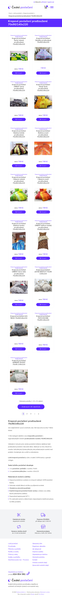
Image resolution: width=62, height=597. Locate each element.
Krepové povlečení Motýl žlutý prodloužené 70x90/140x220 (43, 87)
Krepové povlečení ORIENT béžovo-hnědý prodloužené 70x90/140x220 (43, 226)
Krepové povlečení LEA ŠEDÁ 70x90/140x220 (18, 317)
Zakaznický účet (37, 544)
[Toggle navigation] (51, 7)
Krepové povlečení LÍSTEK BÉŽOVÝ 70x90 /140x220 (43, 272)
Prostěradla (11, 546)
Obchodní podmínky (38, 557)
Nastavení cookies (45, 592)
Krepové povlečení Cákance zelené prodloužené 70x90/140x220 (19, 180)
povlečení (20, 7)
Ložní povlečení (17, 13)
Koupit (18, 73)
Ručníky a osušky (13, 552)
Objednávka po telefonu (39, 554)
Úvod (10, 13)
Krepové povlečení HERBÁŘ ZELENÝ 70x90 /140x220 (19, 362)
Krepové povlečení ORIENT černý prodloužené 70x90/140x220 (19, 87)
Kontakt (34, 560)
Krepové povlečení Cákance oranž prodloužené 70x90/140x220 (43, 180)
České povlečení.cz (21, 592)
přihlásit (43, 2)
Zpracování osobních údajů (40, 565)
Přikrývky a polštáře (14, 549)
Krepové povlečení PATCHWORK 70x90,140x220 (43, 318)
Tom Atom (41, 594)
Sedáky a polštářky (14, 557)
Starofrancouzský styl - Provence (18, 560)
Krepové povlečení (28, 13)
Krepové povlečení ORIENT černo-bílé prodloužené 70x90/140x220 (19, 273)
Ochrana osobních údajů (39, 563)
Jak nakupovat (36, 549)
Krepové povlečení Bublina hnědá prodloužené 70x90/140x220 (19, 134)
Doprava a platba (37, 552)
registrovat (50, 2)
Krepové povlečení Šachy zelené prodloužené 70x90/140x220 (19, 41)
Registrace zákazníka (38, 546)
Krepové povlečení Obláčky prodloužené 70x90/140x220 (43, 40)
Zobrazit (31, 406)
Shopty (32, 594)
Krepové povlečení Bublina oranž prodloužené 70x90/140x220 (43, 134)
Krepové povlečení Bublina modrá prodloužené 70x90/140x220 (19, 226)
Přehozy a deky (13, 554)
